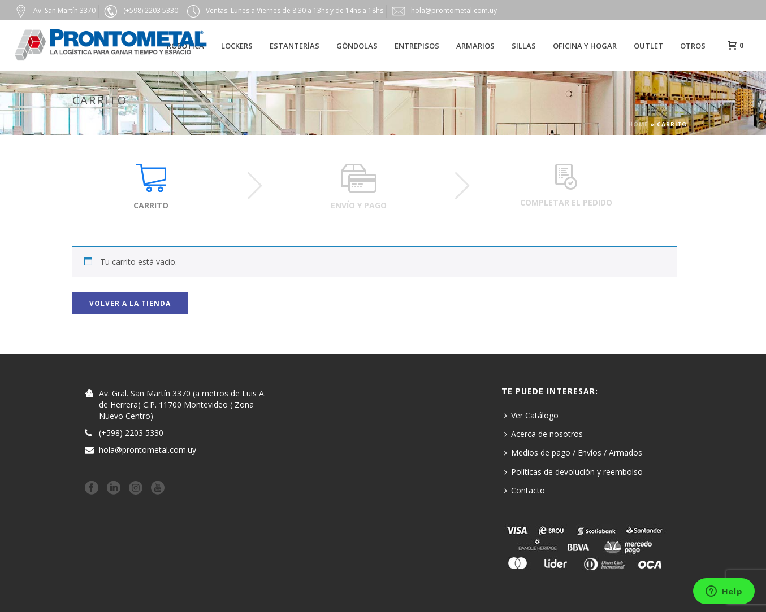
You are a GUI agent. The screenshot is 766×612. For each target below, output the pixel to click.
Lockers (237, 46)
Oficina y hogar (585, 46)
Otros (693, 46)
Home (638, 124)
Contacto (524, 490)
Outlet (648, 46)
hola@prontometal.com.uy (147, 450)
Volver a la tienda (130, 303)
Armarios (475, 46)
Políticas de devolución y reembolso (573, 471)
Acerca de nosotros (543, 434)
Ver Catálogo (531, 415)
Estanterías (294, 46)
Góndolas (357, 46)
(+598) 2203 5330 (131, 433)
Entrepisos (417, 46)
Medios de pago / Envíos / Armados (573, 452)
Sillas (524, 46)
